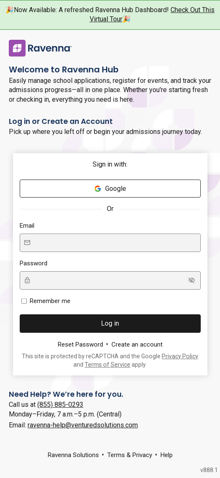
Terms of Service (107, 364)
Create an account (137, 344)
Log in (110, 323)
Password (33, 263)
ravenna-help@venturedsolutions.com (83, 425)
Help (166, 455)
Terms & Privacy (129, 455)
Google (110, 189)
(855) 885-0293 (60, 405)
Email (27, 225)
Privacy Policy (180, 356)
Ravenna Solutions (73, 455)
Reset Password (80, 344)
